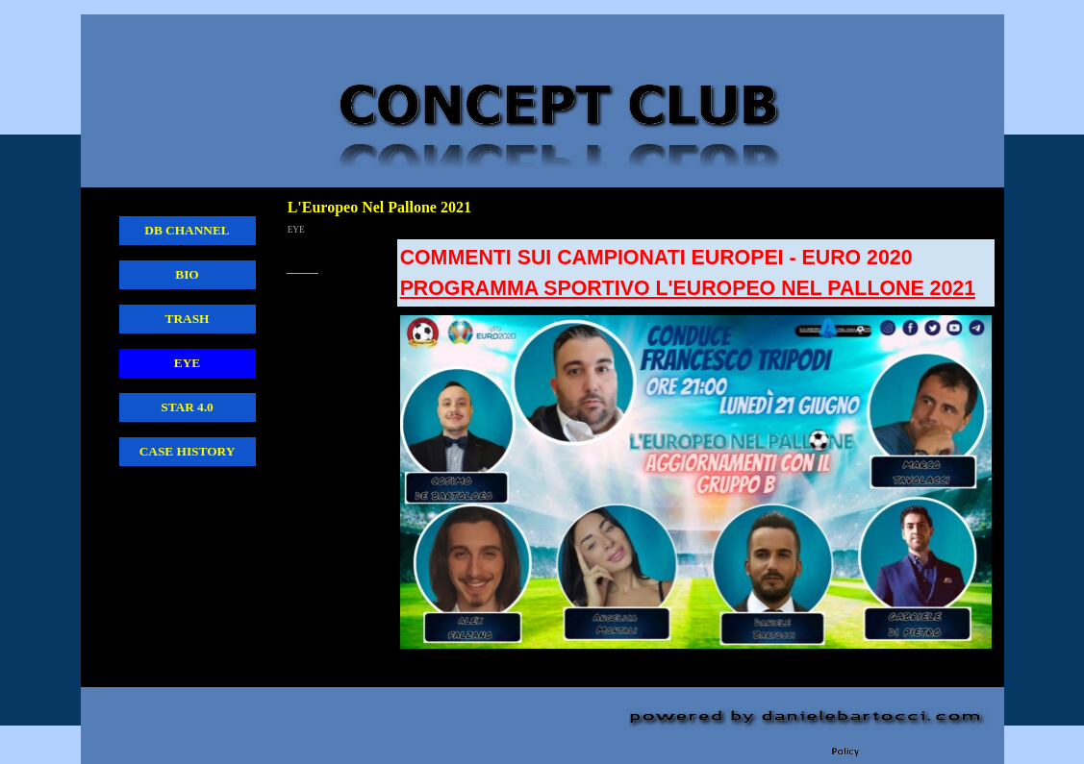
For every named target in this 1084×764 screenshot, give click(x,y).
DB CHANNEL (187, 230)
